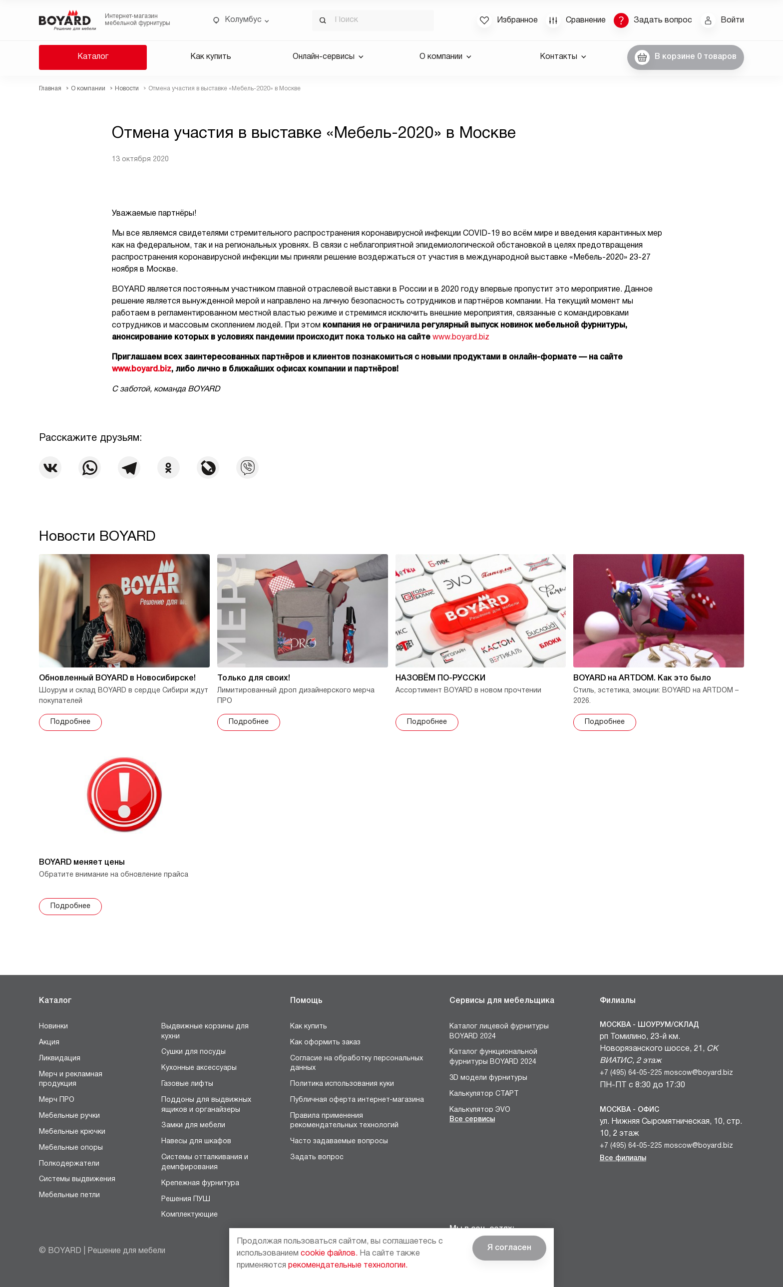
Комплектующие (189, 1215)
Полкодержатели (69, 1164)
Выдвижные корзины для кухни (205, 1031)
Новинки (53, 1026)
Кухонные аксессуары (199, 1068)
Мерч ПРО (56, 1100)
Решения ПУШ (185, 1199)
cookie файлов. (329, 1253)
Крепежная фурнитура (200, 1183)
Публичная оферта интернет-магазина (357, 1100)
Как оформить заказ (325, 1042)
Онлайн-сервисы (328, 56)
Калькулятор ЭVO (479, 1110)
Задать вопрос (317, 1157)
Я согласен (509, 1248)
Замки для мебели (193, 1125)
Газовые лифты (187, 1084)
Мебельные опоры (71, 1148)
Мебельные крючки (72, 1132)
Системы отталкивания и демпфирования (204, 1162)
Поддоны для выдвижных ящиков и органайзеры (206, 1105)
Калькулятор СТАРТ (484, 1094)
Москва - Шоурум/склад (649, 1025)
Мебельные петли (69, 1195)
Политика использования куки (342, 1084)
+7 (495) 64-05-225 (631, 1073)
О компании (445, 56)
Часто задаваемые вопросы (339, 1141)
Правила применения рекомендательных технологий (344, 1121)
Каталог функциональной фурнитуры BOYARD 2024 (493, 1057)
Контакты (563, 56)
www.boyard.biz (460, 337)
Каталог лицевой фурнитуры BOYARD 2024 (499, 1031)
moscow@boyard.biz (698, 1073)
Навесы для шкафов (196, 1141)
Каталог (92, 56)
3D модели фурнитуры (488, 1078)
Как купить (210, 56)
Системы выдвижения (77, 1179)
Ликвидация (59, 1058)
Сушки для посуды (193, 1052)
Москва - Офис (629, 1110)
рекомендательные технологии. (347, 1265)
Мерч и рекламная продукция (70, 1079)
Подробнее (70, 722)
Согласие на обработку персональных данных (356, 1063)
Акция (49, 1042)
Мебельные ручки (69, 1116)
